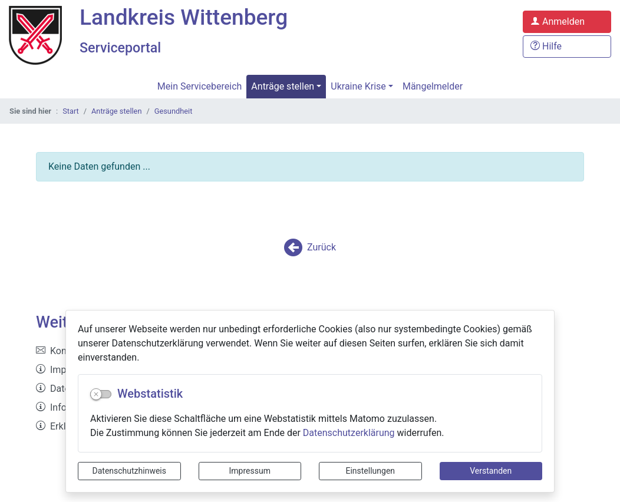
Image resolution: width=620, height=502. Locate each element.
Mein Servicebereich (199, 88)
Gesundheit (173, 112)
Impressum (250, 470)
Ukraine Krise (358, 88)
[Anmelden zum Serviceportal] (567, 22)
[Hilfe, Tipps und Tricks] (567, 47)
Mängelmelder (433, 88)
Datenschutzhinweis (129, 470)
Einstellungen (370, 470)
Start (70, 112)
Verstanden (491, 470)
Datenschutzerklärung (349, 432)
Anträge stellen (282, 88)
